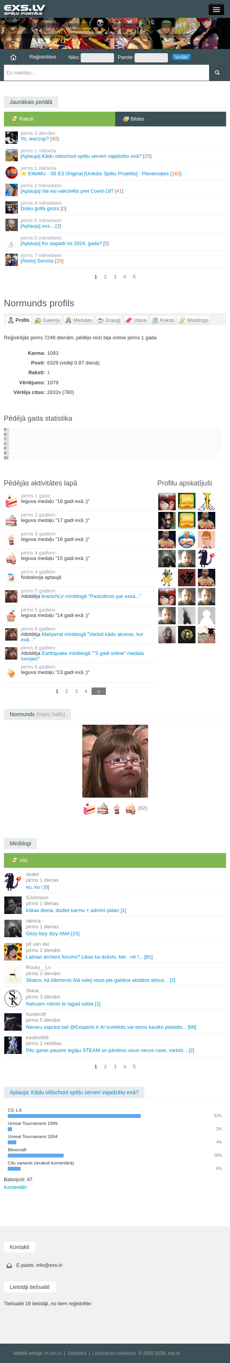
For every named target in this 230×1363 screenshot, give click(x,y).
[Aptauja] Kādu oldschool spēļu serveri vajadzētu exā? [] (115, 154)
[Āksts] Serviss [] (115, 259)
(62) (142, 808)
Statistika (76, 1353)
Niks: (91, 57)
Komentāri (15, 1187)
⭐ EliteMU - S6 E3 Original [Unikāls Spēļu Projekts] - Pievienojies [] (115, 172)
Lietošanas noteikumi (114, 1353)
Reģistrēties (42, 57)
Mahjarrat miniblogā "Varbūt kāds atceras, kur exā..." (82, 637)
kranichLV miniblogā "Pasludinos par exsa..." (91, 596)
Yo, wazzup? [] (115, 137)
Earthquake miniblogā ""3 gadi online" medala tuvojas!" (82, 656)
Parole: (143, 57)
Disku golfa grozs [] (115, 207)
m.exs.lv (53, 1353)
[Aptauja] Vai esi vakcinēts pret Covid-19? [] (115, 189)
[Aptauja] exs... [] (115, 224)
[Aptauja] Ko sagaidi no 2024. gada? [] (115, 242)
